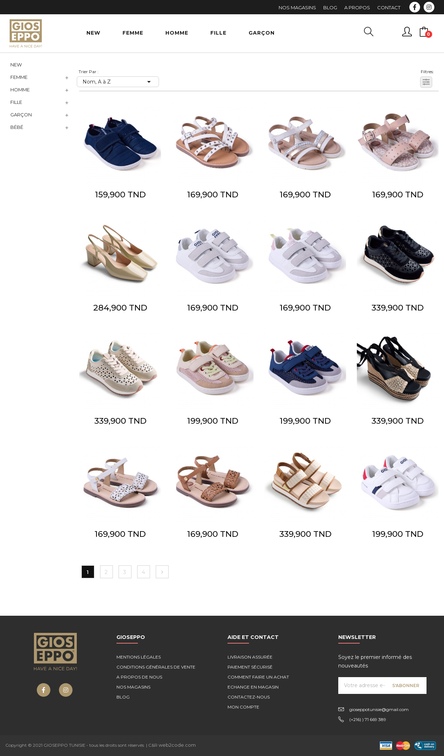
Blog (330, 7)
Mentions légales (138, 657)
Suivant (162, 572)
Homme (20, 89)
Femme (19, 77)
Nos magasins (133, 687)
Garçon (21, 114)
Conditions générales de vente (155, 667)
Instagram (429, 7)
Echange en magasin (253, 687)
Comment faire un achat (258, 677)
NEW (16, 64)
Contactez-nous (249, 697)
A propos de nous (139, 677)
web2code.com (177, 745)
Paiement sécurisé (250, 667)
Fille (16, 102)
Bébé (16, 127)
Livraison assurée (250, 657)
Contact (388, 7)
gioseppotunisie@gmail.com (379, 709)
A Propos (357, 7)
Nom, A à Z (118, 81)
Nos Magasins (297, 7)
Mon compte (243, 707)
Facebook (414, 7)
